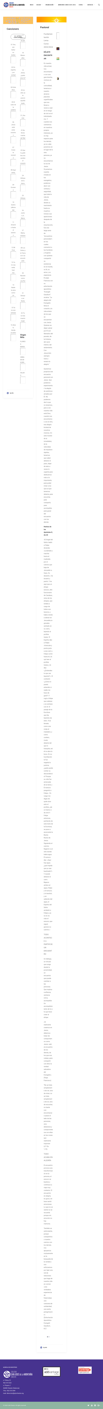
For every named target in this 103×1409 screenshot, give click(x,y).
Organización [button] (50, 5)
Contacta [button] (90, 5)
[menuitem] (32, 5)
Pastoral (44, 27)
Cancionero (13, 29)
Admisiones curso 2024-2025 (67, 5)
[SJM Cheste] (14, 5)
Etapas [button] (81, 5)
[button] (99, 5)
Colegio (39, 5)
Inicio (31, 5)
